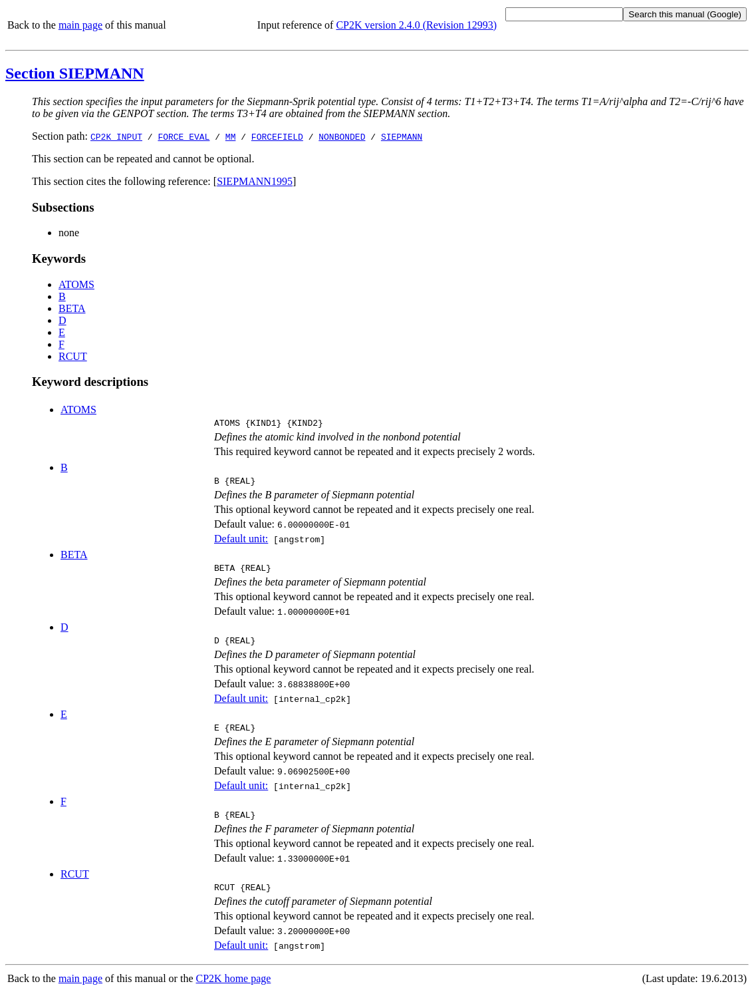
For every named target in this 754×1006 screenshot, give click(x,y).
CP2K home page (233, 992)
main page (80, 25)
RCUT (73, 356)
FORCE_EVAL (183, 136)
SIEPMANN (401, 136)
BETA (72, 308)
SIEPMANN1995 (255, 181)
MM (230, 136)
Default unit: (241, 542)
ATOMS (76, 284)
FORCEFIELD (277, 136)
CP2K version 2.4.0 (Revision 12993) (416, 25)
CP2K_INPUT (116, 136)
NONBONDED (341, 136)
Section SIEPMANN (74, 73)
